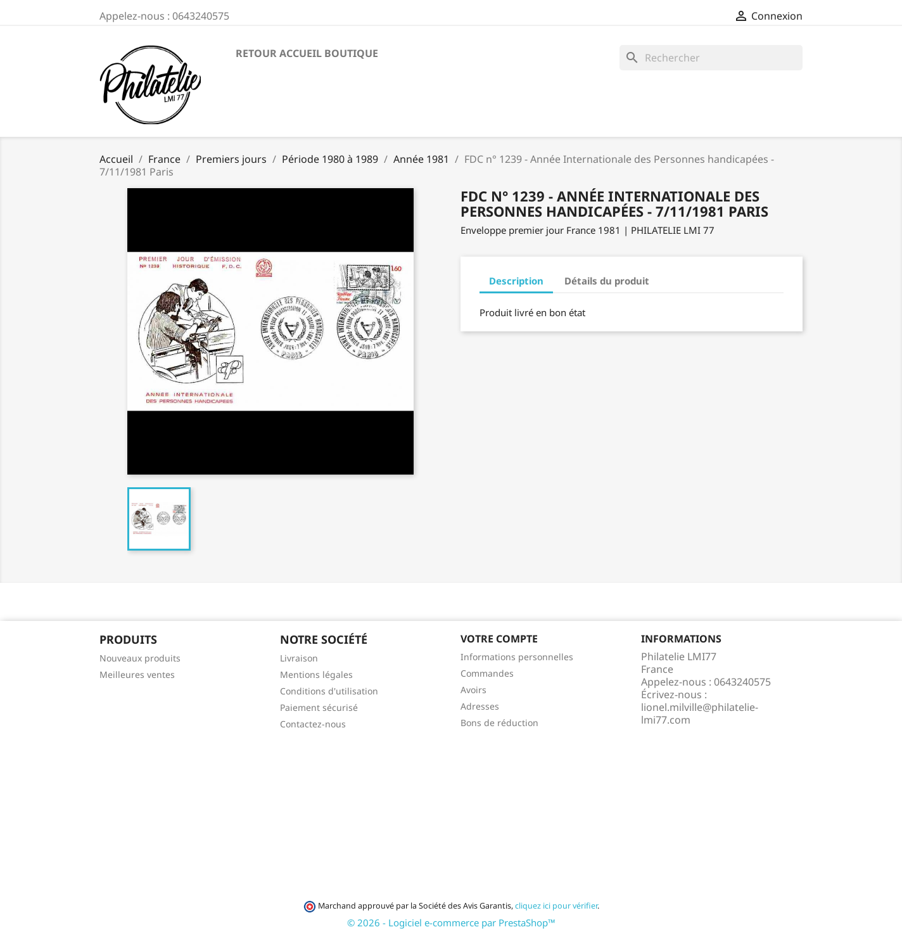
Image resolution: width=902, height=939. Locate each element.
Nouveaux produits (140, 658)
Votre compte (499, 639)
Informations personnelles (517, 657)
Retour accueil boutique (307, 53)
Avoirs (473, 690)
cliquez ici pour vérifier (556, 905)
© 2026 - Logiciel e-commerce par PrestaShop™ (451, 922)
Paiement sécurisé (319, 707)
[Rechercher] (711, 57)
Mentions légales (316, 674)
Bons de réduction (499, 723)
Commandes (487, 673)
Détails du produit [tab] (606, 280)
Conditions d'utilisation (329, 691)
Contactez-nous (313, 724)
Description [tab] (516, 280)
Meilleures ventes (137, 674)
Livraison (299, 658)
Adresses (480, 706)
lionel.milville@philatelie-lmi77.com (699, 713)
